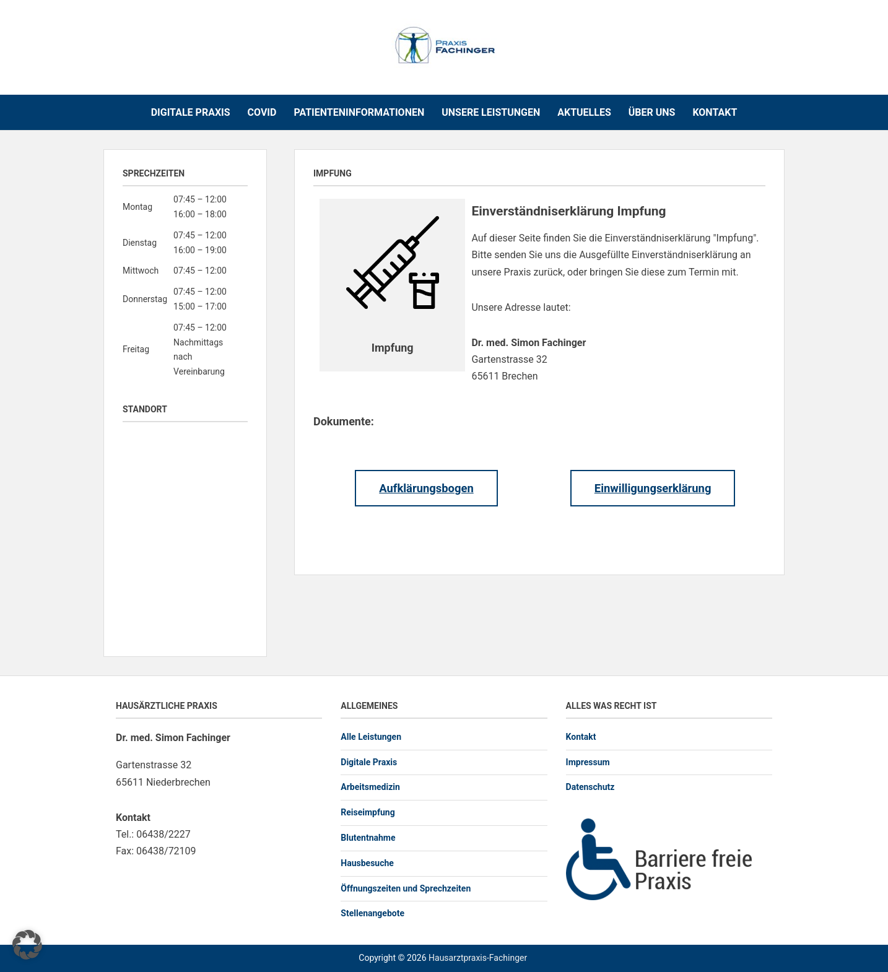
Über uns (652, 112)
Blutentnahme (368, 838)
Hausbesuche (367, 863)
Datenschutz (590, 787)
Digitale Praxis (190, 112)
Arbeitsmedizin (370, 787)
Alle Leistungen (371, 737)
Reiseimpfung (367, 812)
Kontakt (714, 112)
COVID (262, 112)
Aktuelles (584, 112)
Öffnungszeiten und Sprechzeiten (406, 888)
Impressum (588, 762)
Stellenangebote (372, 913)
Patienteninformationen (359, 112)
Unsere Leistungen (491, 112)
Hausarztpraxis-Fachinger (478, 958)
